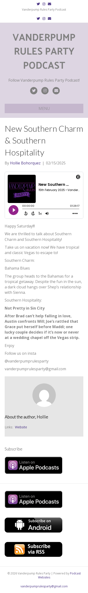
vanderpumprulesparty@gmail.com (44, 586)
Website (21, 427)
